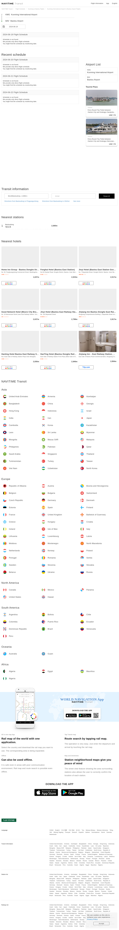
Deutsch (74, 832)
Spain (72, 854)
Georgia (95, 844)
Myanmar (106, 846)
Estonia (66, 854)
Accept (101, 923)
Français (67, 832)
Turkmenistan (60, 850)
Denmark (59, 854)
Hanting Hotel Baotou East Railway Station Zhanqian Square (30, 354)
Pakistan (83, 848)
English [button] (114, 3)
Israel (51, 846)
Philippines (76, 848)
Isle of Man (78, 856)
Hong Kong (103, 844)
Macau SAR (60, 848)
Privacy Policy (92, 919)
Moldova (112, 856)
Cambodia (72, 846)
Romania (101, 858)
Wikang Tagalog (58, 832)
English (57, 830)
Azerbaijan (74, 844)
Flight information (97, 3)
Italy (84, 856)
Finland (77, 854)
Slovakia (65, 861)
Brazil (51, 865)
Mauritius (93, 865)
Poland (88, 858)
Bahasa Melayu (90, 830)
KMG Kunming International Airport (21, 15)
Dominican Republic (108, 863)
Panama (103, 861)
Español (81, 832)
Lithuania (90, 856)
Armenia (66, 844)
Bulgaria (87, 852)
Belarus (72, 861)
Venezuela (58, 865)
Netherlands (74, 858)
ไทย (83, 830)
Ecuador (98, 863)
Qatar (90, 848)
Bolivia (70, 863)
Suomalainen (96, 832)
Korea (78, 846)
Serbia (108, 858)
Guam (76, 865)
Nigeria (100, 865)
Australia (70, 865)
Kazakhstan (85, 846)
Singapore (106, 848)
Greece (51, 856)
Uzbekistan (88, 850)
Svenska (109, 832)
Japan (65, 846)
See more (76, 201)
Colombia (82, 863)
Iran (60, 846)
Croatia (65, 856)
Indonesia (111, 844)
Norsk (103, 832)
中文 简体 (71, 830)
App (107, 3)
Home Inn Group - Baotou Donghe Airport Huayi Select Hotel (30, 270)
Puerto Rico (90, 863)
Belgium (80, 852)
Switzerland (95, 852)
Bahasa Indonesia (102, 830)
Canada (91, 861)
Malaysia (68, 848)
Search (106, 196)
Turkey (68, 850)
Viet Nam (81, 850)
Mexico (97, 861)
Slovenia (58, 861)
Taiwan (74, 850)
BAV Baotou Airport (14, 21)
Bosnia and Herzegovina (69, 852)
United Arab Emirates (56, 844)
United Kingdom (92, 854)
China (90, 844)
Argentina (64, 863)
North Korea (97, 850)
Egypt (87, 865)
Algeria (82, 865)
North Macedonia (63, 858)
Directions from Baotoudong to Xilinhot (56, 201)
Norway (82, 858)
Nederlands (52, 834)
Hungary (58, 856)
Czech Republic (105, 852)
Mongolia (52, 848)
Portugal (94, 858)
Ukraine (78, 861)
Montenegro (53, 858)
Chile (75, 863)
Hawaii (57, 863)
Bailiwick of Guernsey (105, 854)
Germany (52, 854)
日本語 (51, 830)
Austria (58, 852)
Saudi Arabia (97, 848)
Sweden (51, 861)
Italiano (87, 832)
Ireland (71, 856)
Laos (92, 846)
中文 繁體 (64, 830)
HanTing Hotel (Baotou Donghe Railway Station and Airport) (69, 354)
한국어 (78, 830)
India (56, 846)
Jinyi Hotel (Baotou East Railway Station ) (60, 312)
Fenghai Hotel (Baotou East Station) (57, 270)
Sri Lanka (98, 846)
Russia (85, 861)
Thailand (52, 850)
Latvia (106, 856)
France (84, 854)
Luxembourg (98, 856)
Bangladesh (82, 844)
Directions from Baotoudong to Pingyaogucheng (21, 201)
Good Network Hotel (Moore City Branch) (21, 312)
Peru (64, 865)
